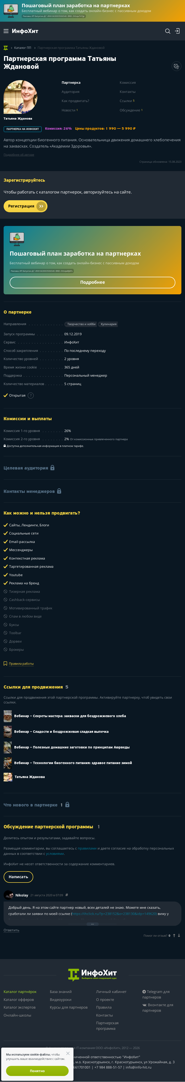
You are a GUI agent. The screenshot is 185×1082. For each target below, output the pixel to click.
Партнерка (71, 82)
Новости (70, 110)
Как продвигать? (75, 101)
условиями (55, 853)
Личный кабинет (111, 991)
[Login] (177, 31)
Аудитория (70, 92)
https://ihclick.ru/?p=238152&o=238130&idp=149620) (114, 914)
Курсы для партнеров (69, 1007)
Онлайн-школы (17, 1015)
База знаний (61, 991)
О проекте (105, 999)
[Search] (167, 31)
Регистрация (27, 206)
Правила (104, 1007)
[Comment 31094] (66, 895)
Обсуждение (131, 110)
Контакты (128, 92)
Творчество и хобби (81, 324)
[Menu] (6, 31)
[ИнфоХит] (25, 31)
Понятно (37, 1071)
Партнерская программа (107, 1026)
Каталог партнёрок (20, 991)
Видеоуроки (61, 999)
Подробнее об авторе (19, 154)
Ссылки (127, 101)
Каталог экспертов (20, 1007)
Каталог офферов (19, 999)
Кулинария (109, 324)
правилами (87, 848)
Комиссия (128, 82)
